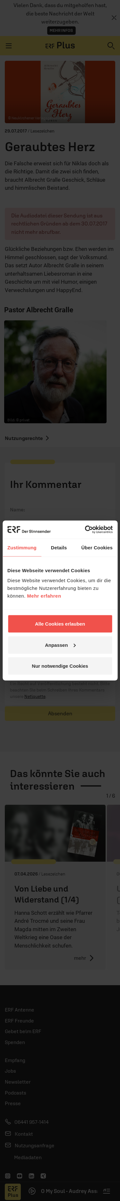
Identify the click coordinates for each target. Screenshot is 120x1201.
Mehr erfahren (44, 596)
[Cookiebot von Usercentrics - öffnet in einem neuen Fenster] (85, 530)
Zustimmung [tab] (21, 547)
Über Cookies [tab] (97, 547)
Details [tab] (59, 547)
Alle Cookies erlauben (60, 624)
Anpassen (60, 644)
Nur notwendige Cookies (60, 666)
